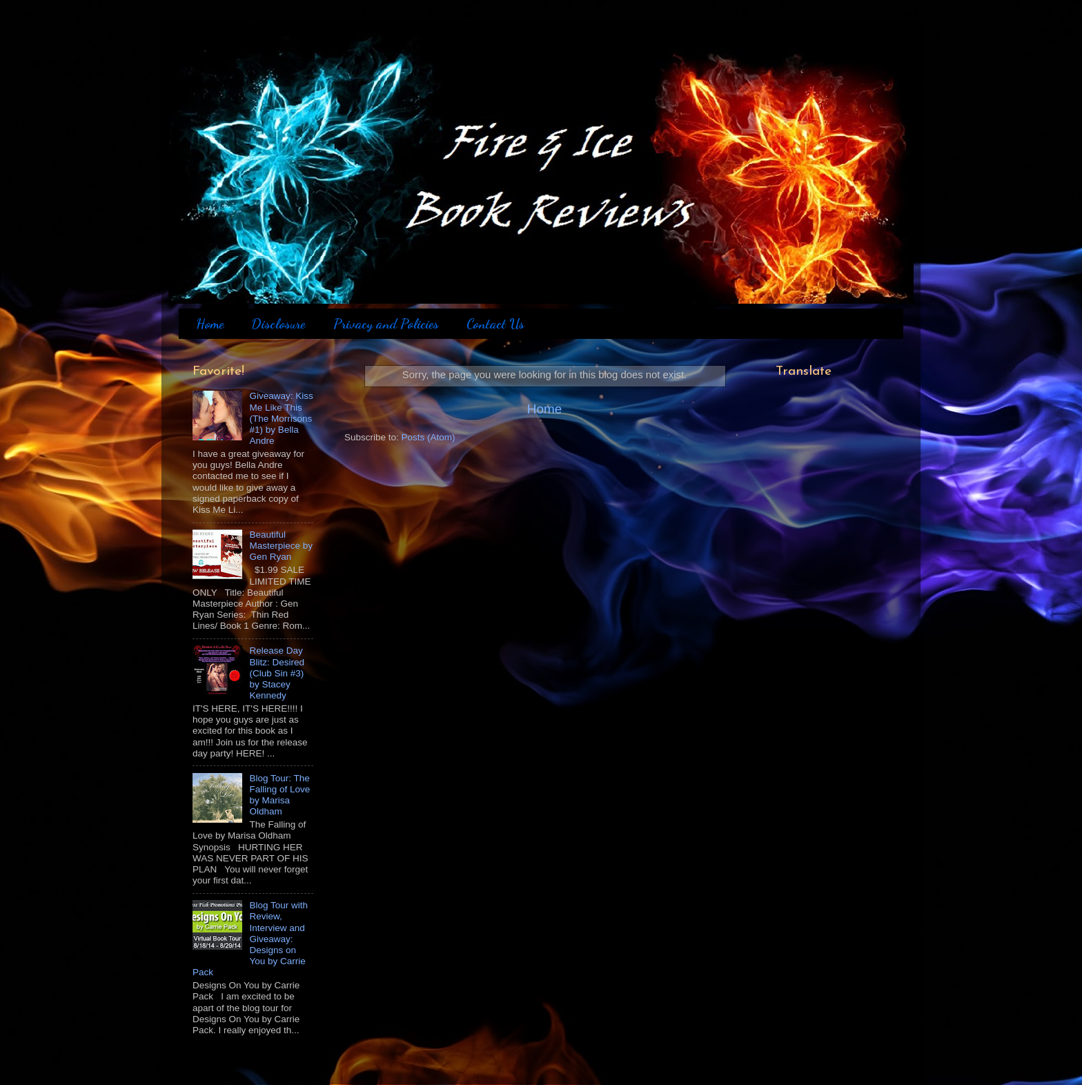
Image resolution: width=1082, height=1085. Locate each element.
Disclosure (278, 323)
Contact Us (495, 323)
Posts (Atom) (428, 437)
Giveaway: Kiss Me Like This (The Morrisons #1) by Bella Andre (281, 418)
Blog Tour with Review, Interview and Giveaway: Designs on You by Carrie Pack (250, 938)
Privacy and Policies (386, 323)
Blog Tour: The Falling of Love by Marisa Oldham (279, 795)
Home (210, 323)
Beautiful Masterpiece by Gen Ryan (281, 545)
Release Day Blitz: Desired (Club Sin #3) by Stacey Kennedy (276, 673)
